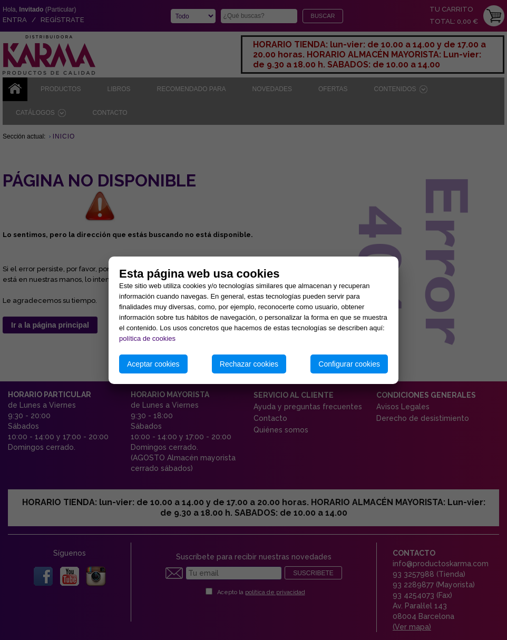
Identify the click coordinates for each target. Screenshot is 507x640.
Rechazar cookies (249, 364)
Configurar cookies (349, 364)
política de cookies (147, 338)
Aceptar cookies (153, 364)
